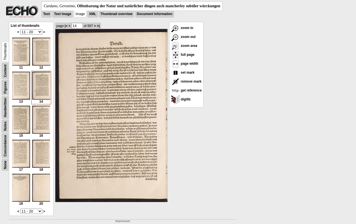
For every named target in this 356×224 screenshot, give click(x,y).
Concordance (5, 145)
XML (92, 14)
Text (46, 14)
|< (66, 26)
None (5, 165)
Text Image (62, 14)
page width (184, 64)
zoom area (184, 46)
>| (98, 26)
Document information (154, 14)
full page (183, 55)
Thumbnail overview (116, 14)
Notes (5, 126)
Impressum (122, 221)
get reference (186, 90)
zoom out (183, 37)
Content (5, 70)
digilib (181, 99)
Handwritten (5, 107)
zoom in (182, 28)
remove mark (186, 81)
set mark (183, 72)
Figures (5, 87)
